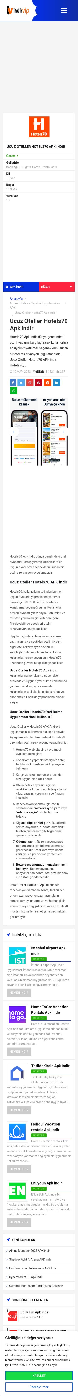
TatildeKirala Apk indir (50, 1066)
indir (40, 371)
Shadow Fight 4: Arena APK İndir (30, 1259)
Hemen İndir (19, 992)
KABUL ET (39, 1375)
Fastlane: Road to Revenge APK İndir (33, 1268)
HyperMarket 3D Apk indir (25, 1277)
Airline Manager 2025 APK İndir (29, 1250)
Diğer (56, 286)
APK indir (14, 286)
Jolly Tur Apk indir (35, 1312)
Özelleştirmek (39, 1387)
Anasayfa (16, 298)
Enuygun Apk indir (46, 1183)
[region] (39, 1363)
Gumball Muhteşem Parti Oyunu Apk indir (36, 1286)
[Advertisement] (39, 67)
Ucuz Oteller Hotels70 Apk (27, 885)
